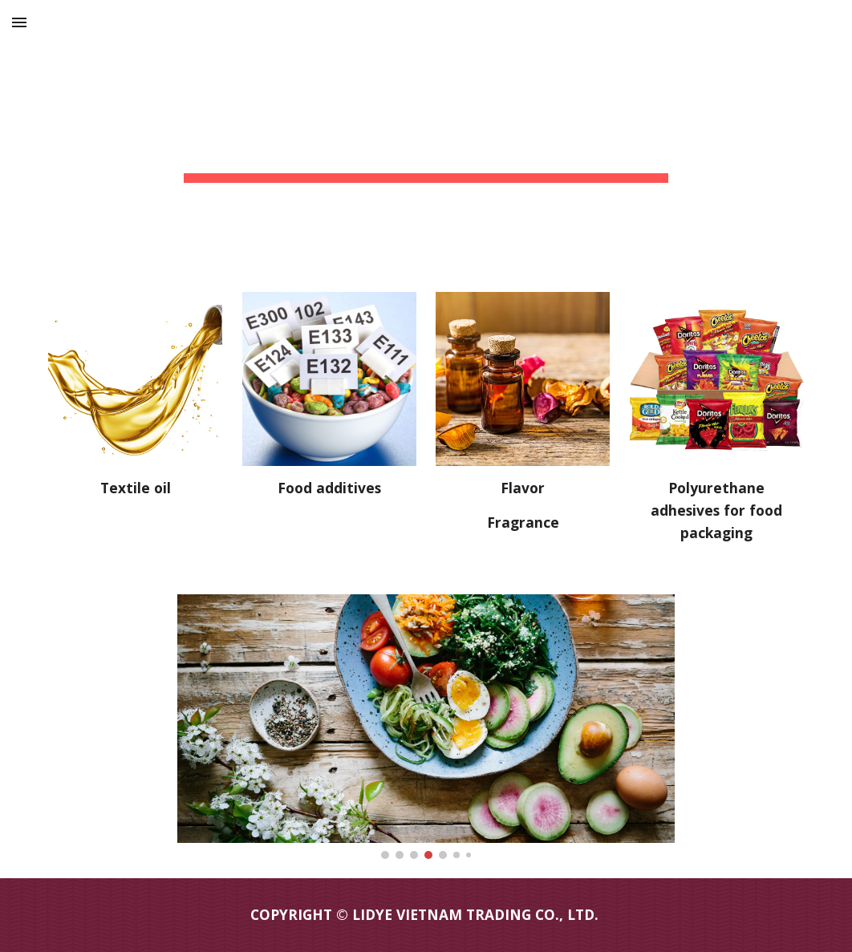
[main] (426, 136)
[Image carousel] (426, 726)
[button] (19, 22)
